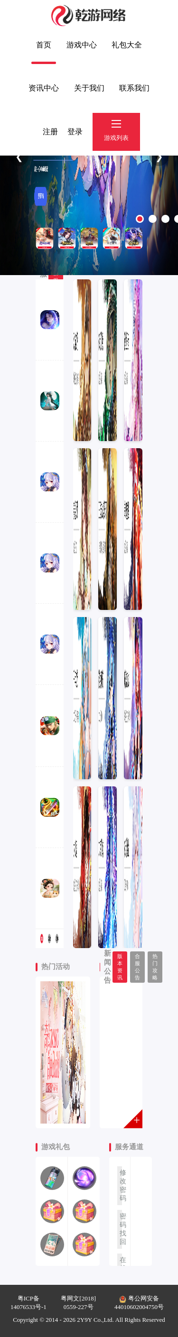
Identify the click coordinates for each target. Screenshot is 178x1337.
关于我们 (89, 88)
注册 (50, 132)
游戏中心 (81, 45)
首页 (43, 45)
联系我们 (134, 88)
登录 (75, 132)
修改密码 (121, 1185)
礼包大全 (127, 45)
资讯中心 (43, 88)
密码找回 (121, 1229)
